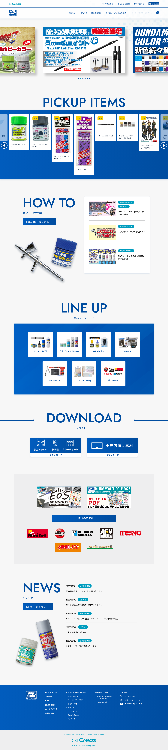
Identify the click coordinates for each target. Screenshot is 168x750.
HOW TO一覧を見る (37, 222)
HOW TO (83, 13)
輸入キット (71, 719)
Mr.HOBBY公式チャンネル (133, 704)
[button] (4, 145)
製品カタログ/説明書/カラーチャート (104, 697)
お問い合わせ (139, 4)
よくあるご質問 (124, 4)
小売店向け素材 (102, 702)
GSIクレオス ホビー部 (132, 700)
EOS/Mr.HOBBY (129, 696)
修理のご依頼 (96, 13)
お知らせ (72, 13)
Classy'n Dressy (73, 715)
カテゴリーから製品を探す (76, 692)
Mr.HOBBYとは (107, 4)
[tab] (78, 78)
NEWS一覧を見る (36, 607)
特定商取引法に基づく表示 (74, 734)
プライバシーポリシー (95, 734)
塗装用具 (71, 707)
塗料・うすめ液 (73, 696)
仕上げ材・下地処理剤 (75, 700)
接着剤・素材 (72, 704)
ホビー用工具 (72, 711)
